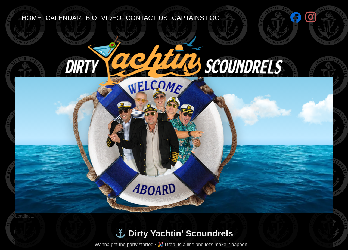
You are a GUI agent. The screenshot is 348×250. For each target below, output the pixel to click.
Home (31, 17)
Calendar (63, 17)
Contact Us (147, 17)
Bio (91, 17)
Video (111, 17)
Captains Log (196, 17)
